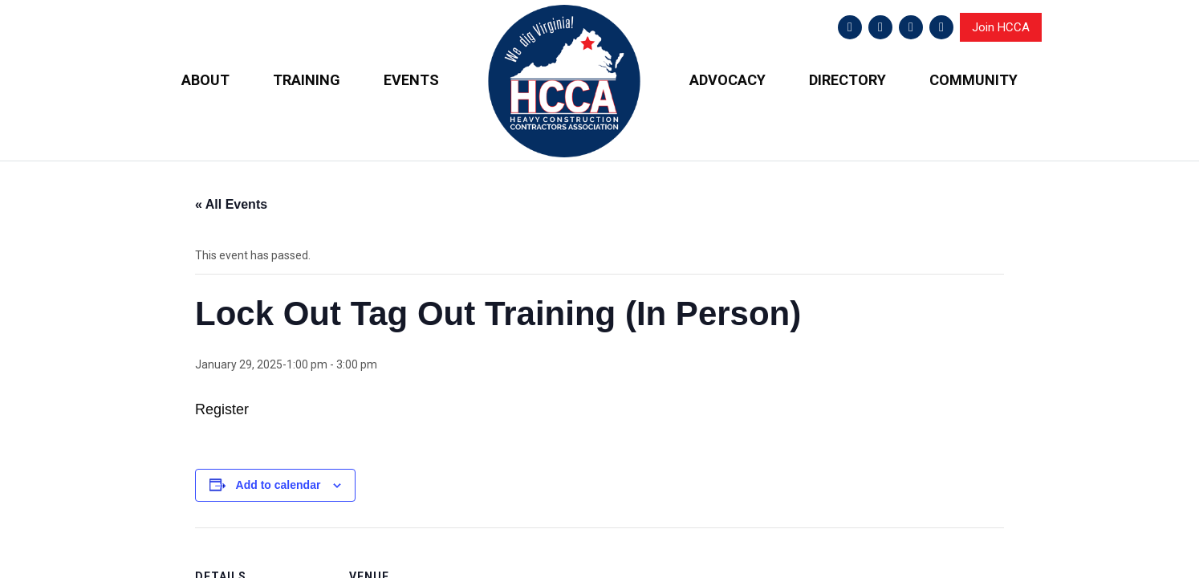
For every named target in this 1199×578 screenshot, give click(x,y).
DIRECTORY (847, 79)
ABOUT (205, 79)
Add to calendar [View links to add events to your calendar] (278, 484)
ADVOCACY (727, 79)
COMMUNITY (973, 79)
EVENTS (411, 79)
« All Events (231, 204)
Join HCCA (1001, 27)
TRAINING (306, 79)
